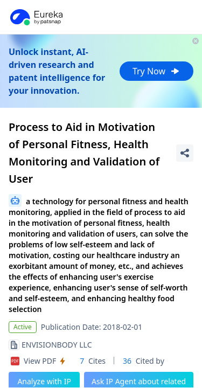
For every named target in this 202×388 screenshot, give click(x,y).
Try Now (156, 71)
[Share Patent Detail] (184, 153)
